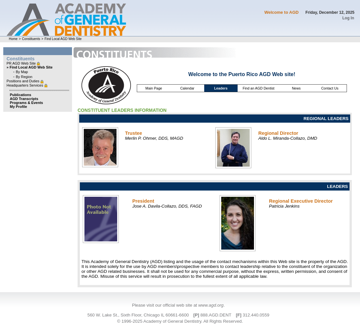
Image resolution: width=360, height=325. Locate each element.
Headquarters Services (25, 85)
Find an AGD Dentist (258, 88)
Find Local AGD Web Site (63, 39)
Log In (348, 18)
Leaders (220, 88)
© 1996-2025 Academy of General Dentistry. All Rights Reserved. (180, 321)
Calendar (187, 88)
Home (13, 39)
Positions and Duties (23, 81)
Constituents (31, 39)
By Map (22, 72)
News (296, 88)
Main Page (153, 88)
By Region (24, 77)
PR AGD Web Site (22, 63)
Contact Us (329, 88)
